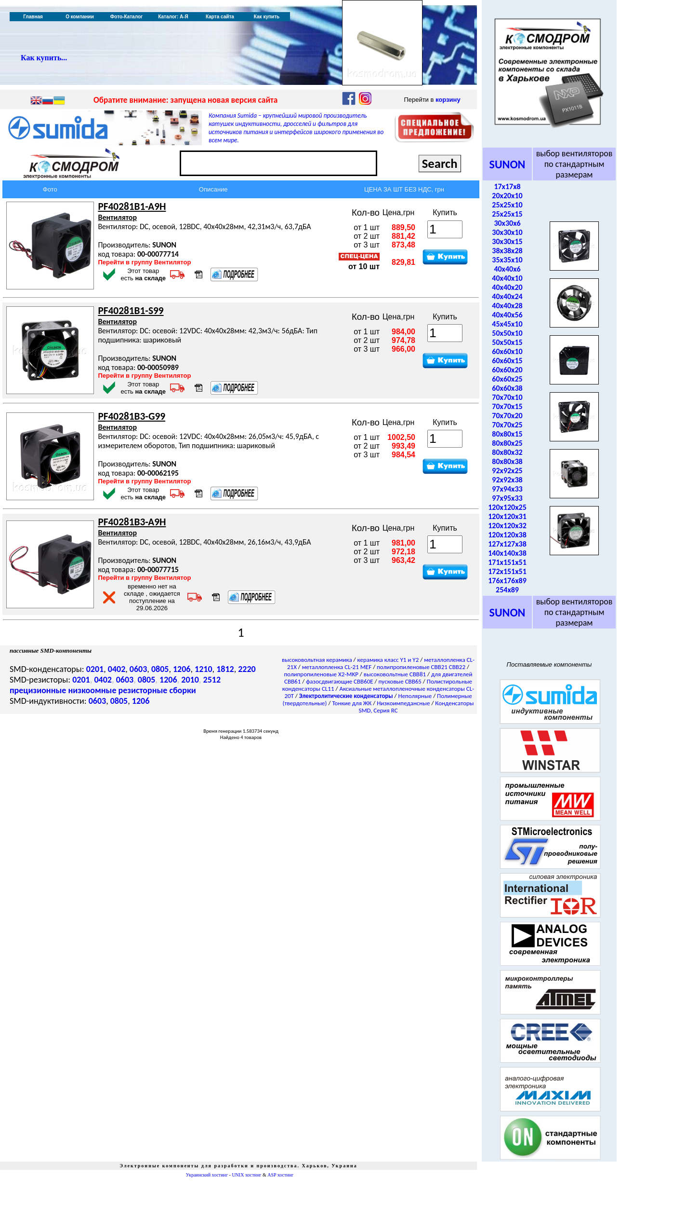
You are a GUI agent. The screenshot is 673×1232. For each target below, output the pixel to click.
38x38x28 (507, 250)
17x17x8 (507, 186)
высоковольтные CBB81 (395, 674)
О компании (80, 16)
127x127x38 (507, 543)
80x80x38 (507, 461)
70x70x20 (507, 415)
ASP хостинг (280, 1174)
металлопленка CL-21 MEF (336, 667)
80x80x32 (507, 452)
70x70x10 (507, 397)
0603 (138, 669)
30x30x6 (507, 223)
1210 (203, 669)
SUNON (507, 164)
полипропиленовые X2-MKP (321, 674)
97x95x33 (507, 498)
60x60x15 (507, 360)
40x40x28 (507, 305)
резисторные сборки (157, 690)
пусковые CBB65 (400, 681)
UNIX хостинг (246, 1174)
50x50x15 (507, 342)
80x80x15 (507, 433)
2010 (190, 679)
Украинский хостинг (207, 1174)
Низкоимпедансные (403, 703)
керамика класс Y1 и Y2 (388, 659)
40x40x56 (507, 314)
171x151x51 (507, 562)
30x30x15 (507, 241)
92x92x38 (507, 479)
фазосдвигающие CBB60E (339, 681)
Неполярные (415, 695)
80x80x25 (507, 443)
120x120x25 (507, 507)
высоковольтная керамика (317, 659)
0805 (160, 669)
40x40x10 (507, 278)
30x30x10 (507, 232)
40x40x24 (507, 296)
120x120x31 (507, 516)
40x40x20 (507, 287)
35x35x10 (507, 259)
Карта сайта (220, 16)
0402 (117, 669)
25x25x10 (507, 204)
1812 (225, 669)
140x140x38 (507, 553)
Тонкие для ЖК (351, 703)
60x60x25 (507, 378)
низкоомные (92, 690)
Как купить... (44, 58)
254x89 (507, 589)
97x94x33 (507, 488)
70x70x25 (507, 424)
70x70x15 (507, 406)
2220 (247, 669)
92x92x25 (507, 470)
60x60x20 (507, 369)
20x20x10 (507, 195)
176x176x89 (507, 580)
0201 (95, 669)
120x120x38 (507, 534)
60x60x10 (507, 351)
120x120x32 (507, 525)
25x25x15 (507, 214)
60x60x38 (507, 388)
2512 (212, 679)
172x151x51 (507, 571)
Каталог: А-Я (173, 16)
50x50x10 (507, 333)
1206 (182, 669)
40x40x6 (507, 269)
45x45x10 (507, 324)
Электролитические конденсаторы (346, 695)
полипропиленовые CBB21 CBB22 (421, 667)
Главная (33, 16)
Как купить (266, 16)
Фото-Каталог (126, 16)
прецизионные (38, 690)
